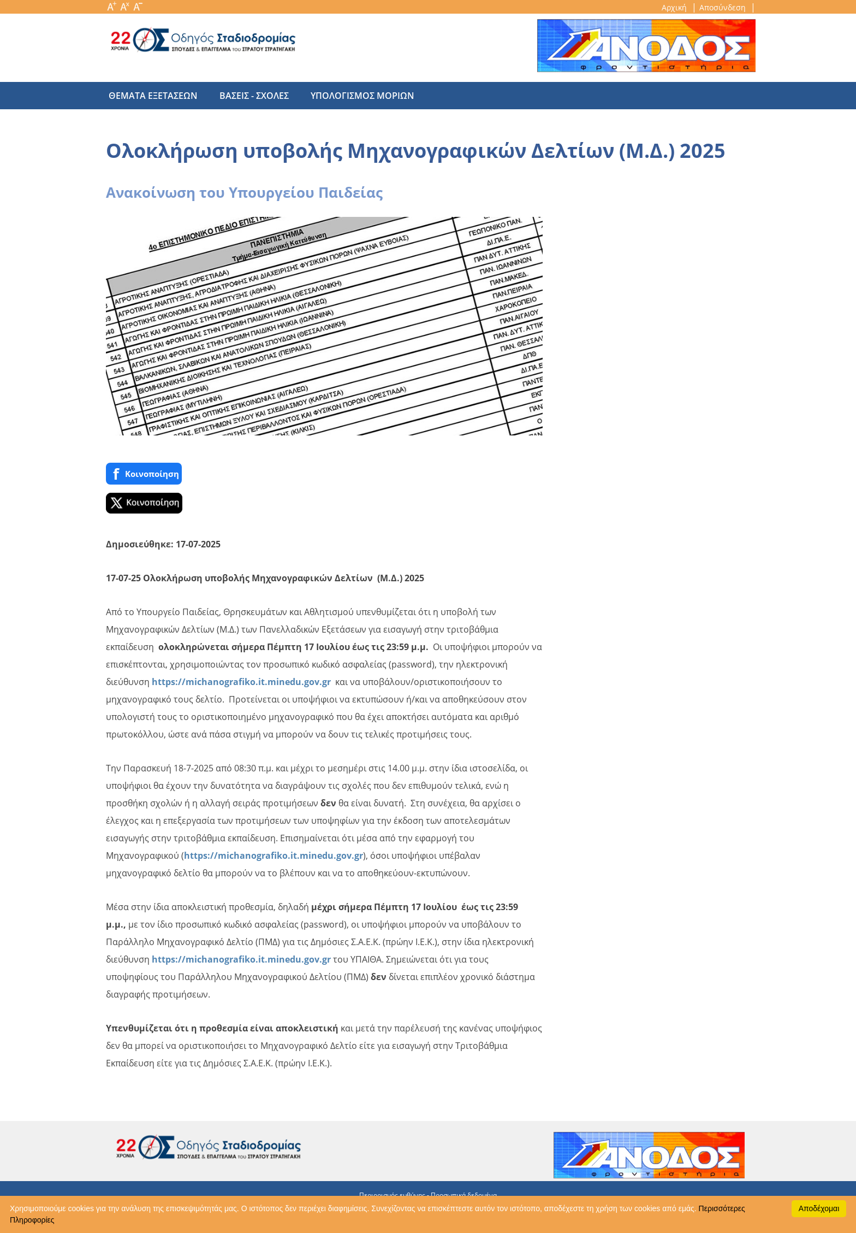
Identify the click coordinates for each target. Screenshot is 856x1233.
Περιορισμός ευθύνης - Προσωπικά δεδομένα (428, 1195)
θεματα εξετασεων (153, 96)
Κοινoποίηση (144, 474)
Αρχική (675, 7)
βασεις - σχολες (248, 96)
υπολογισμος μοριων (351, 96)
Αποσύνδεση (723, 7)
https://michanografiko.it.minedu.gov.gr (241, 682)
